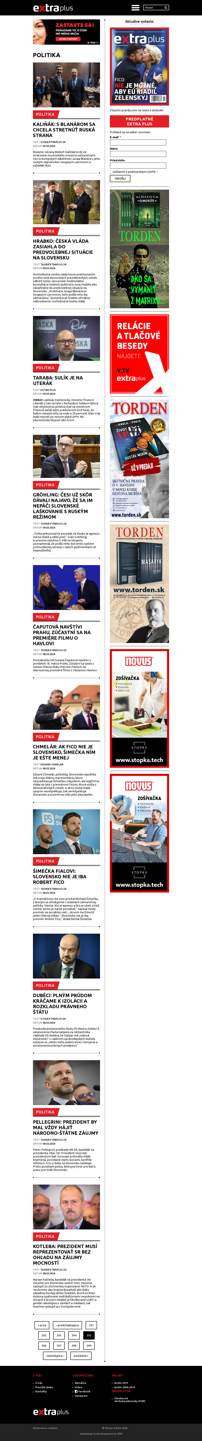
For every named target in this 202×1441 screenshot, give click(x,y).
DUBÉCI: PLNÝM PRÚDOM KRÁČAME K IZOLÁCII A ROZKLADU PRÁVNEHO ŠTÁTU (62, 1004)
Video (78, 1387)
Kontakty (41, 1391)
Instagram (81, 1395)
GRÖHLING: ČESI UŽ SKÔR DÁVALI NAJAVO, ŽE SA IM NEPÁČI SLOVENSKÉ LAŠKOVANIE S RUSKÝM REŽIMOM (63, 506)
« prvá (42, 1325)
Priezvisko (117, 160)
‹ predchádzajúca (67, 1325)
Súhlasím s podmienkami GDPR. (135, 171)
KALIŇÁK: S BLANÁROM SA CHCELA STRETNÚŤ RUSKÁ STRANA (64, 130)
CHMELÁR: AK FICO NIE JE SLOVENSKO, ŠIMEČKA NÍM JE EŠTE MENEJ (64, 752)
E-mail (115, 137)
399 (89, 1345)
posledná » (81, 1355)
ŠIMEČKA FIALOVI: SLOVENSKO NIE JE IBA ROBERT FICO (59, 876)
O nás (38, 1382)
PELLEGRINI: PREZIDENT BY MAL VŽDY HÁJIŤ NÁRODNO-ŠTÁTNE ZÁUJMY (65, 1127)
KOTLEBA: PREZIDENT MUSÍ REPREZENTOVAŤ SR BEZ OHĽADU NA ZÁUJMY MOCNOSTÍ (65, 1255)
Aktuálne (80, 1382)
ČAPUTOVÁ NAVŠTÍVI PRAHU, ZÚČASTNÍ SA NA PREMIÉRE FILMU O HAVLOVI (62, 635)
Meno (114, 148)
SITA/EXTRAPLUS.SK (53, 142)
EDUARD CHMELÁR (51, 764)
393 (59, 1335)
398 (74, 1345)
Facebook (84, 1391)
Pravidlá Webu (44, 1387)
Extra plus (48, 390)
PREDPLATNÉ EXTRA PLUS (139, 121)
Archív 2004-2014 (124, 1387)
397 (59, 1345)
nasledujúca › (55, 1355)
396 (44, 1345)
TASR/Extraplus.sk (53, 264)
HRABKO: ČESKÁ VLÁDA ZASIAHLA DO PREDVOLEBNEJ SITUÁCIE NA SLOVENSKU (63, 249)
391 (91, 1325)
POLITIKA (45, 114)
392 (44, 1335)
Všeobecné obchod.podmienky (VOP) (129, 1399)
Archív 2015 (121, 1382)
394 (74, 1335)
